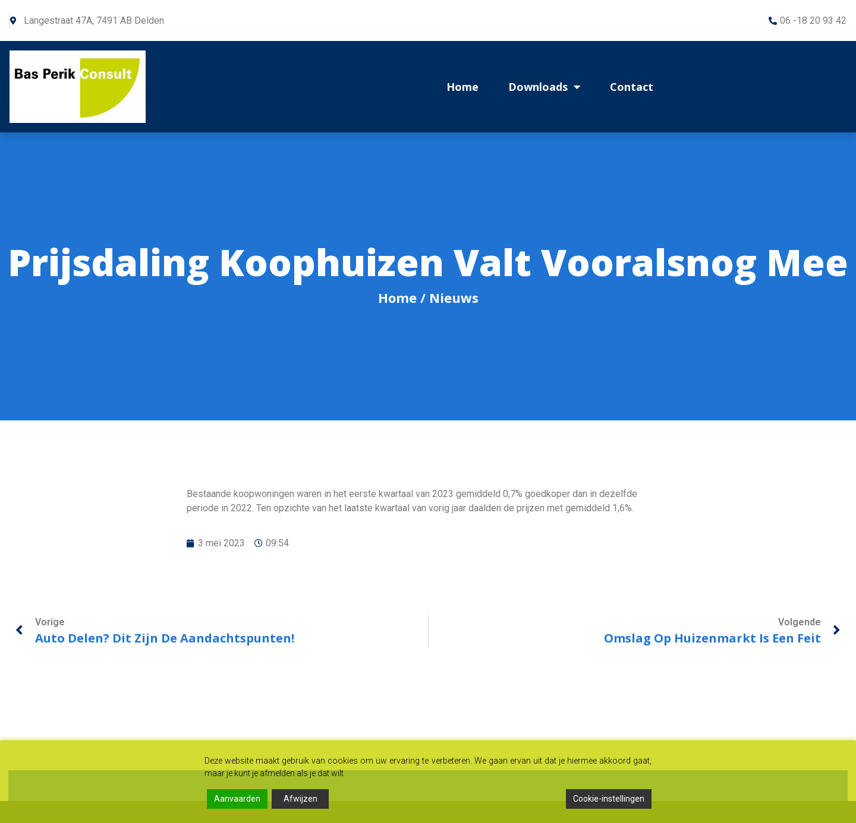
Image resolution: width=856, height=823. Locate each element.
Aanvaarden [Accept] (237, 798)
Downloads (544, 86)
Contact (631, 87)
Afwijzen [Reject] (300, 798)
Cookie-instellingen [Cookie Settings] (608, 798)
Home (462, 87)
